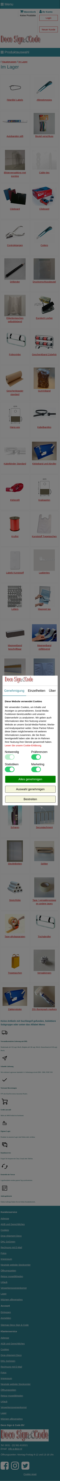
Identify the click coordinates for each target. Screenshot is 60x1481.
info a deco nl (15, 1449)
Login (48, 18)
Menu (7, 4)
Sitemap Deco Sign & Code (15, 1325)
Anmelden (6, 1318)
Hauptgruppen (9, 61)
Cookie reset (30, 1474)
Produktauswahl (15, 52)
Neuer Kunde (48, 29)
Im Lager (23, 61)
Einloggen (6, 1312)
